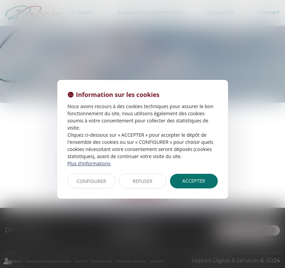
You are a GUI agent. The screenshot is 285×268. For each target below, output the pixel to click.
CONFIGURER (91, 181)
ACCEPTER (193, 181)
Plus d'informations (89, 163)
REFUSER (143, 181)
